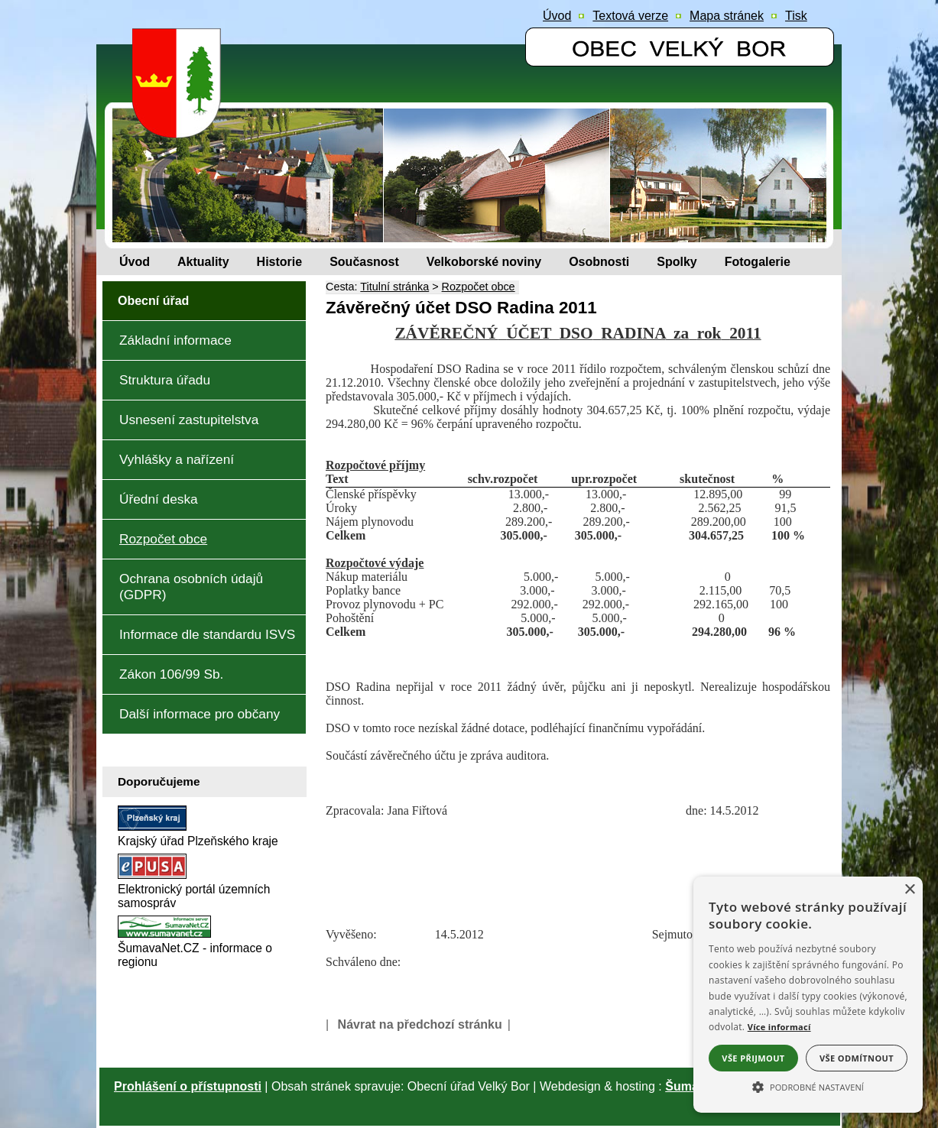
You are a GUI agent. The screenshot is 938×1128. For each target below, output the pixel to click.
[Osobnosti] (599, 262)
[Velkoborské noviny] (484, 262)
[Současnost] (364, 262)
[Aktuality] (203, 262)
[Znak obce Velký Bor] (180, 127)
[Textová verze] (630, 16)
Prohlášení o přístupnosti (187, 1086)
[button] (808, 1086)
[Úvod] (134, 262)
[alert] (808, 995)
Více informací (779, 1026)
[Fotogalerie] (757, 262)
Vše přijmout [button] (753, 1058)
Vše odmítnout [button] (857, 1058)
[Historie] (279, 262)
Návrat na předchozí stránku (420, 1024)
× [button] (909, 890)
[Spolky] (676, 262)
